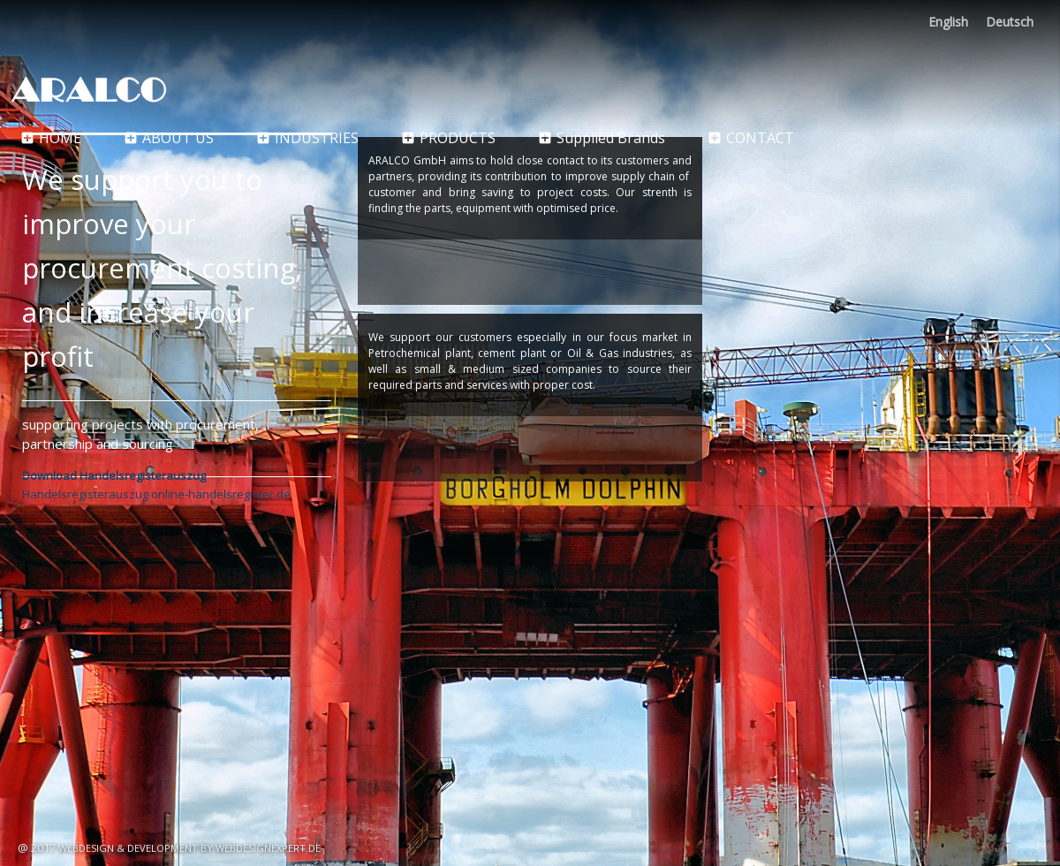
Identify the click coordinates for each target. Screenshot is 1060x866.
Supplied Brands (601, 137)
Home (50, 137)
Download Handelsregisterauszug (114, 475)
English (948, 21)
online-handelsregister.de (221, 494)
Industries (307, 137)
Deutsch (1010, 21)
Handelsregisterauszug (85, 494)
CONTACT (751, 137)
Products (448, 137)
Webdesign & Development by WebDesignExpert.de (189, 848)
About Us (169, 137)
